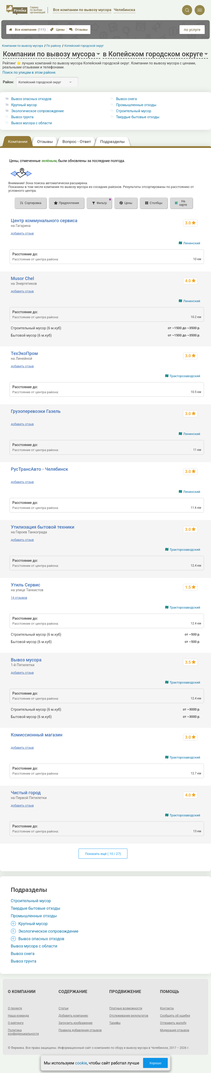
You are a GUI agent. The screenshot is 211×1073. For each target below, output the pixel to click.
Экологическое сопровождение (37, 111)
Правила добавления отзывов (80, 1030)
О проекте (15, 1008)
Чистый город (26, 792)
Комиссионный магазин (36, 734)
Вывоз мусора (26, 659)
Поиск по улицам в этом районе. (29, 72)
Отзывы (78, 29)
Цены (57, 29)
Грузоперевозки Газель (36, 411)
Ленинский (191, 243)
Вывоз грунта (22, 117)
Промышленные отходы (136, 105)
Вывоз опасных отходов (31, 99)
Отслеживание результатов (128, 1015)
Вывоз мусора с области (31, 123)
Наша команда (18, 1015)
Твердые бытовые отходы (137, 117)
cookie (81, 1063)
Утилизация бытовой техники (42, 527)
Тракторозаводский (185, 376)
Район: (8, 82)
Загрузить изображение (76, 1023)
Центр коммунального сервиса (44, 220)
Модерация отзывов (174, 1030)
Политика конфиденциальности (23, 1032)
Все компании (27, 29)
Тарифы (115, 1023)
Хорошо (155, 1063)
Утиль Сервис (25, 584)
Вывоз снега (126, 99)
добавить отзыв (22, 233)
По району (54, 46)
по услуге (192, 29)
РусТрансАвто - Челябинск (39, 469)
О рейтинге (15, 1023)
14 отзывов (19, 598)
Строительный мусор (133, 111)
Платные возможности (125, 1008)
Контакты (167, 1008)
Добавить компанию (73, 1015)
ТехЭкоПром (24, 353)
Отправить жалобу (173, 1023)
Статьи (63, 1008)
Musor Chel (22, 278)
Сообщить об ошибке (175, 1015)
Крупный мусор (24, 105)
